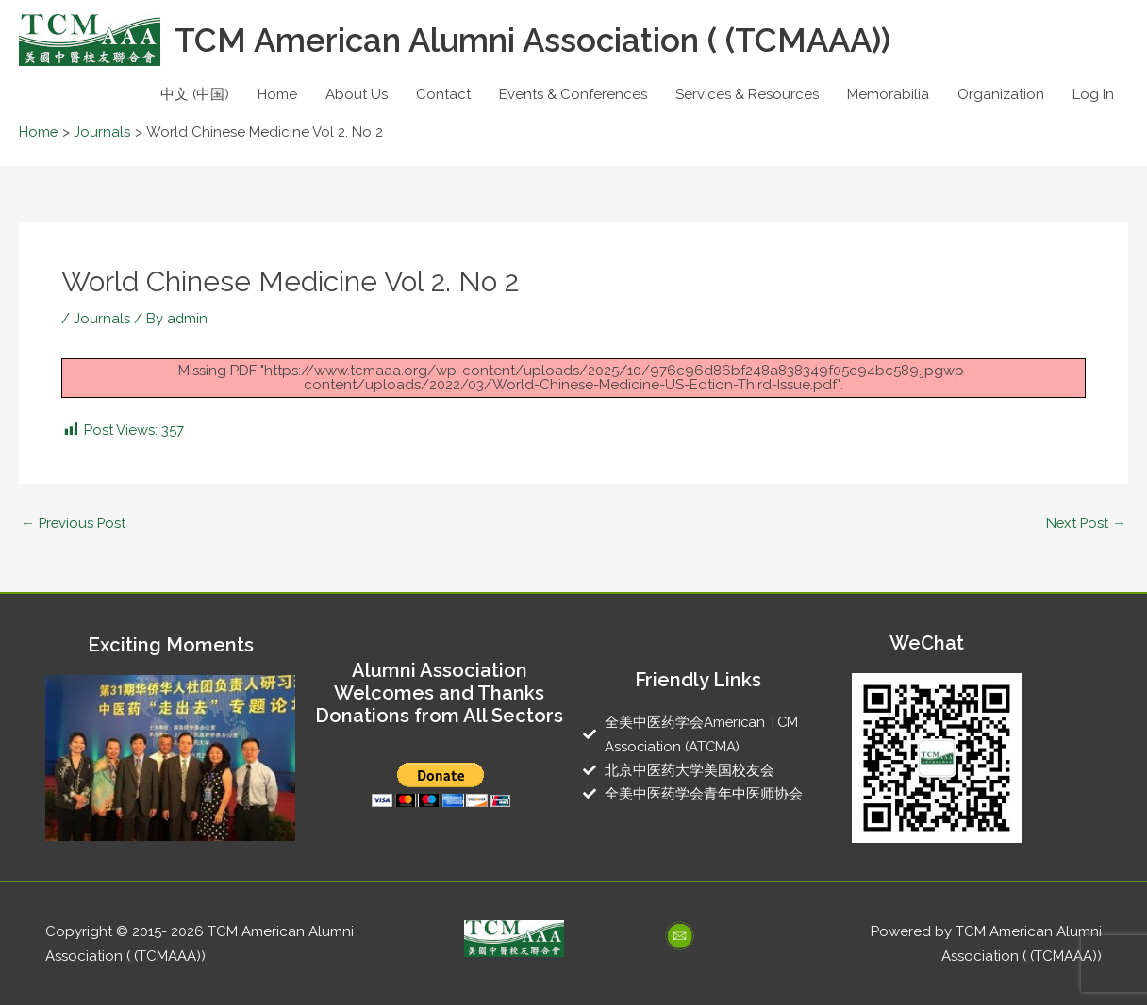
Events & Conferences (573, 94)
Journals (102, 317)
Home (277, 94)
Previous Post (74, 523)
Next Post (1085, 523)
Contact (443, 94)
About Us (356, 94)
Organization (1000, 94)
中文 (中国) (194, 94)
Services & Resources (747, 94)
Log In (1093, 94)
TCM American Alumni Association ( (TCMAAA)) (536, 40)
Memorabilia (888, 94)
